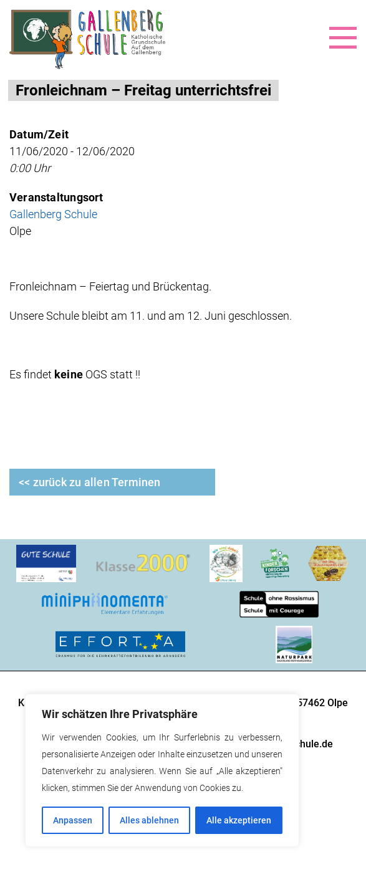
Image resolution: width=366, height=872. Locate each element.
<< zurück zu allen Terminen (90, 482)
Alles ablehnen (149, 820)
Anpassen (72, 820)
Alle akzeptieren (238, 820)
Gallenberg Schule (53, 214)
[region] (162, 770)
